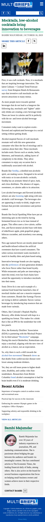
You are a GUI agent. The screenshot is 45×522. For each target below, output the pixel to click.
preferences (14, 265)
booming (20, 196)
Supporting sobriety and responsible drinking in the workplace (21, 412)
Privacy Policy (22, 519)
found (13, 377)
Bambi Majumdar (12, 35)
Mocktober (24, 337)
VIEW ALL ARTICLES (11, 420)
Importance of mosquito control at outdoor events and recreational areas (21, 392)
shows (34, 355)
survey (4, 90)
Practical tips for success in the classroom (18, 399)
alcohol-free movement (12, 355)
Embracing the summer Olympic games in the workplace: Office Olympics (19, 404)
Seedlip (15, 171)
